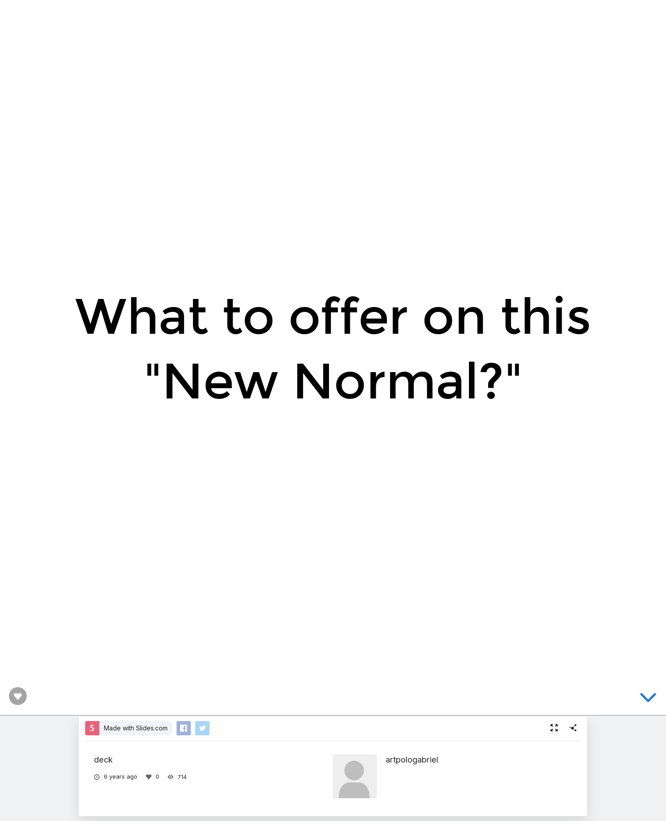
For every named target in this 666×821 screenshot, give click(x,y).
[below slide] (648, 699)
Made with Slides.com (136, 728)
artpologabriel (412, 759)
